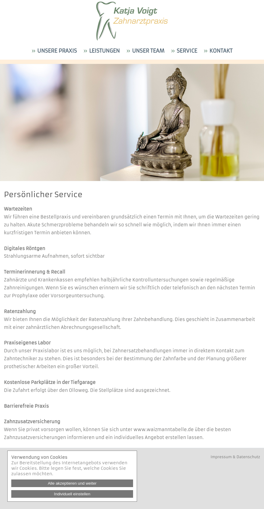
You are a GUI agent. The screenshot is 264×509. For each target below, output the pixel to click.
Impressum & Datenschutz (235, 457)
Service (186, 51)
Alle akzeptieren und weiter (72, 483)
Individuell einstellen (72, 494)
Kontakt (220, 51)
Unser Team (147, 51)
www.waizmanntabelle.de (163, 429)
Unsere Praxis (56, 51)
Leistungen (103, 51)
